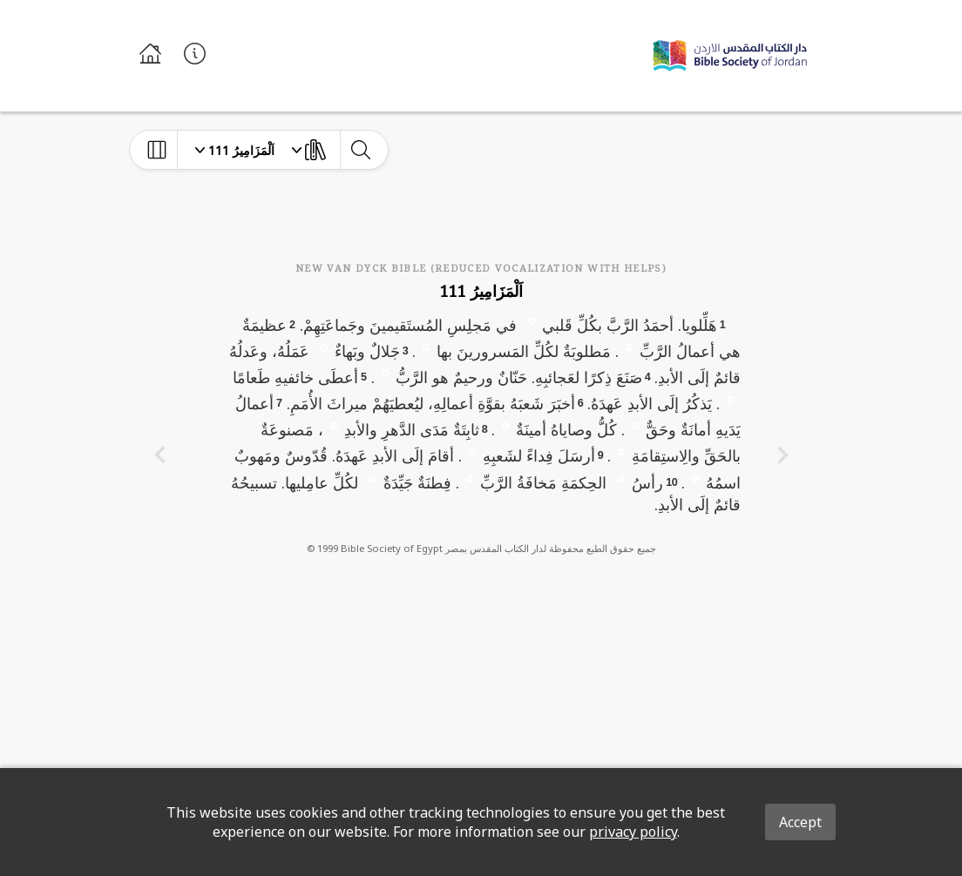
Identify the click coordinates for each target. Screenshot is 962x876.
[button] (531, 320)
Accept (800, 822)
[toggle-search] (360, 150)
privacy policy (633, 831)
